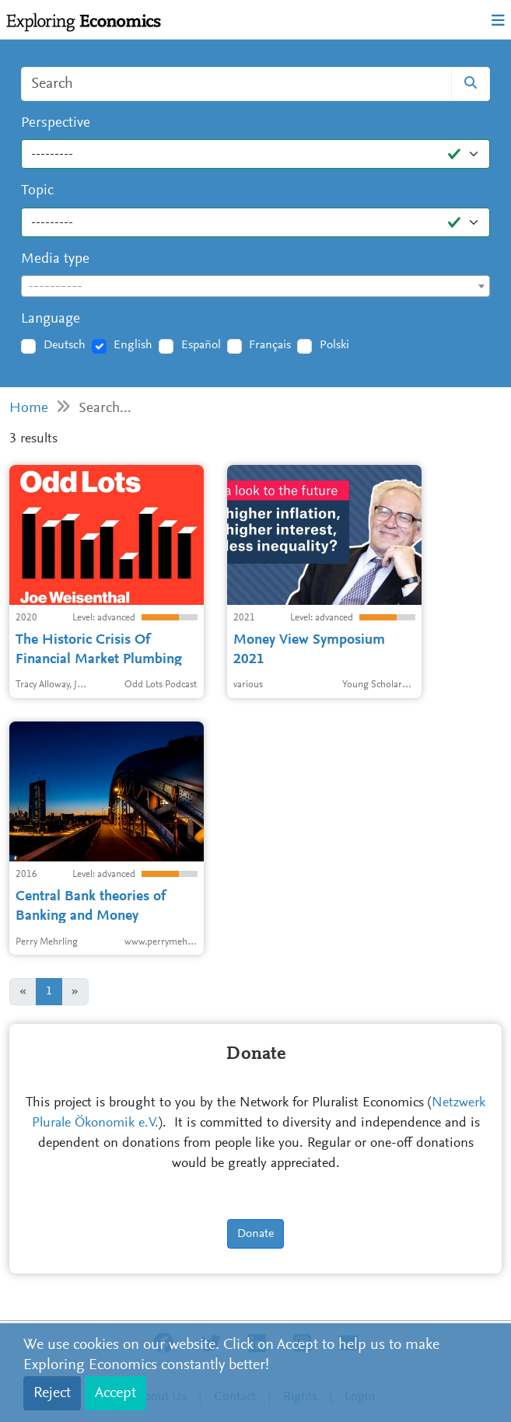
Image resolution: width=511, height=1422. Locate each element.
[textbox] (255, 287)
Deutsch (65, 345)
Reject (52, 1393)
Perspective (55, 123)
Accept (115, 1393)
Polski (334, 345)
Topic (37, 190)
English (133, 345)
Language (50, 319)
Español (201, 345)
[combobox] (255, 286)
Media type (55, 259)
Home (28, 408)
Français (270, 345)
